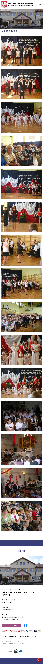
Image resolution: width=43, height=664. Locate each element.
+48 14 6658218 (8, 610)
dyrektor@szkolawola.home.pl (12, 617)
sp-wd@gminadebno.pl (10, 619)
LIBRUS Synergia (11, 625)
